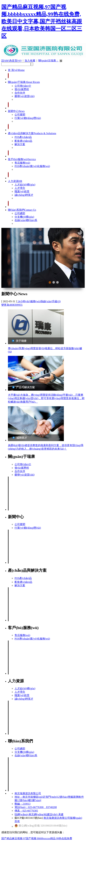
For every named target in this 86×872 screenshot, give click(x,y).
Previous (35, 279)
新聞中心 (16, 111)
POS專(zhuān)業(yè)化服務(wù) (32, 166)
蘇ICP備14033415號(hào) (29, 817)
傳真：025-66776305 (26, 810)
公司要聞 (20, 114)
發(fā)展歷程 (22, 89)
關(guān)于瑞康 (24, 82)
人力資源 (15, 181)
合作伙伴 (20, 92)
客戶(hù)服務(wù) (22, 159)
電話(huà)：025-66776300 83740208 (36, 807)
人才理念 (20, 188)
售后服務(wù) (22, 162)
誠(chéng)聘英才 (24, 195)
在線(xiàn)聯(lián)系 (26, 220)
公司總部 (20, 213)
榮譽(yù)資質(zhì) (25, 96)
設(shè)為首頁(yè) (11, 60)
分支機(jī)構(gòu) (24, 216)
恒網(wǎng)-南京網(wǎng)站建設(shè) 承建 (39, 814)
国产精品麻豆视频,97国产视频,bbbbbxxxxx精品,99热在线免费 (36, 838)
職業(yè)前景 (22, 191)
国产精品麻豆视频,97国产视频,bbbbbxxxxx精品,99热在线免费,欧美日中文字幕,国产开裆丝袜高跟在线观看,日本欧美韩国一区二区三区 (41, 21)
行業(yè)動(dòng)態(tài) (28, 118)
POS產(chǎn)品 (23, 137)
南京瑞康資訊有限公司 (28, 793)
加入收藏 (30, 60)
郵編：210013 (22, 803)
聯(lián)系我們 (22, 209)
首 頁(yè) (16, 70)
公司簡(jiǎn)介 (23, 85)
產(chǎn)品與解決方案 (32, 133)
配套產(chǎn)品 (23, 140)
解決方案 (20, 144)
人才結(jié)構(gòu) (25, 184)
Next (65, 279)
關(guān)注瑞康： (48, 60)
